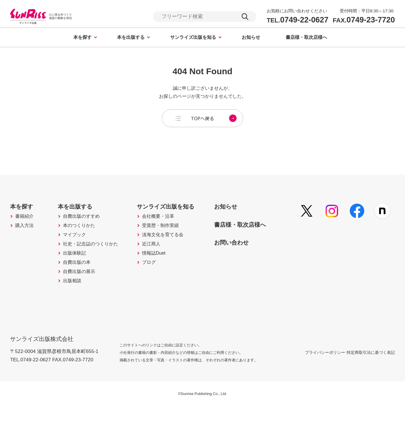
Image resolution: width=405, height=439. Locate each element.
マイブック (79, 251)
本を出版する (131, 38)
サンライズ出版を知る (193, 38)
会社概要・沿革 (171, 227)
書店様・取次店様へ (306, 38)
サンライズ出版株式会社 (45, 367)
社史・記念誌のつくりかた (94, 264)
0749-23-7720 (364, 20)
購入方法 (23, 244)
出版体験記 (79, 279)
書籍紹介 (23, 228)
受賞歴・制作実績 (173, 239)
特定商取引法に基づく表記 (371, 384)
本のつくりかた (84, 239)
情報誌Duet (166, 279)
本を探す (82, 38)
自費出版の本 (81, 291)
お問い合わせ (252, 260)
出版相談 (76, 315)
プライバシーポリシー (311, 384)
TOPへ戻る (214, 119)
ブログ (160, 291)
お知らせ (251, 38)
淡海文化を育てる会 (173, 252)
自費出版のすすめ (87, 227)
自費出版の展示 (84, 303)
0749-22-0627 (298, 20)
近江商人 (163, 267)
